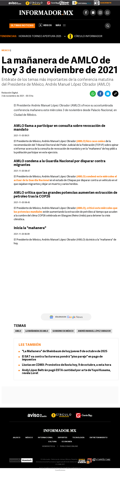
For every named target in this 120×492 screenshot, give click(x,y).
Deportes (62, 438)
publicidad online (69, 446)
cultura (52, 442)
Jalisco (16, 438)
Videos (45, 25)
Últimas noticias (22, 26)
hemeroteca (48, 446)
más (61, 25)
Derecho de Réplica (63, 468)
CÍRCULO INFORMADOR (88, 36)
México (6, 51)
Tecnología (78, 438)
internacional (45, 438)
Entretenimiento (98, 438)
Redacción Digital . (10, 93)
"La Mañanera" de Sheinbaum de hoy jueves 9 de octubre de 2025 (64, 351)
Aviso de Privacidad (47, 468)
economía (67, 442)
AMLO (18, 331)
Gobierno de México (63, 331)
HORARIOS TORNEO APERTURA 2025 (40, 36)
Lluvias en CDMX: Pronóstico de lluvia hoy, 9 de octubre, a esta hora (66, 365)
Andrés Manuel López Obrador (94, 331)
